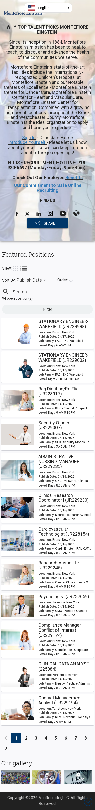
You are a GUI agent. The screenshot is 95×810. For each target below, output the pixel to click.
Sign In (29, 137)
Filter (47, 309)
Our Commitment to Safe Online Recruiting (47, 188)
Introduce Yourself (27, 142)
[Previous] (6, 738)
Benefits (74, 177)
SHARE (49, 223)
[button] (48, 7)
